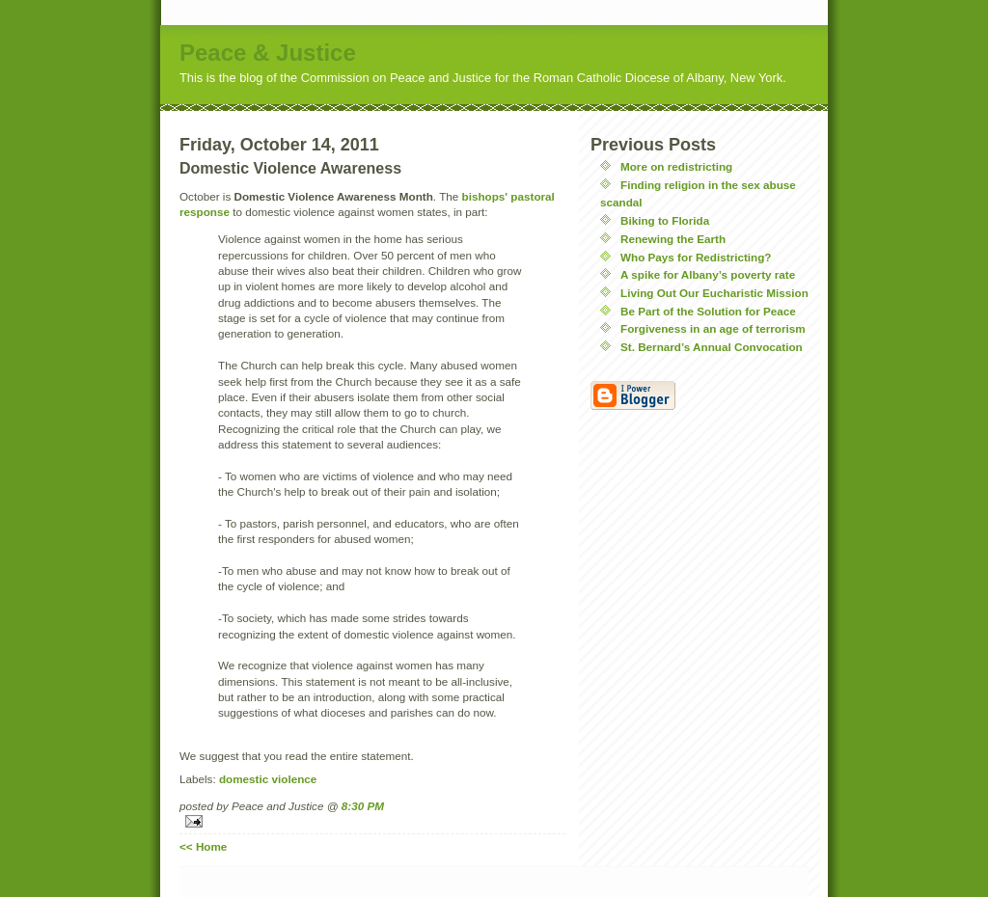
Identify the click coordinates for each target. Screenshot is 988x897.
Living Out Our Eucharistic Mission (714, 292)
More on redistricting (676, 166)
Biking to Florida (664, 220)
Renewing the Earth (673, 238)
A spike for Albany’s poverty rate (707, 274)
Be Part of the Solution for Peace (708, 311)
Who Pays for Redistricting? (696, 257)
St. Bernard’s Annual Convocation (711, 346)
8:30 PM (363, 806)
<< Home (203, 846)
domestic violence (267, 779)
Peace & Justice (267, 53)
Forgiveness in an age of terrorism (713, 328)
